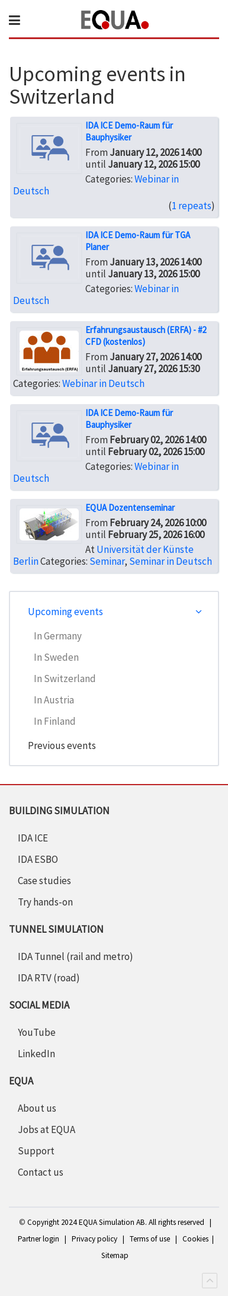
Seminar (106, 561)
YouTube (37, 1032)
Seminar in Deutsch (170, 561)
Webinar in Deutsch (103, 383)
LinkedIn (36, 1053)
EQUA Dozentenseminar (130, 507)
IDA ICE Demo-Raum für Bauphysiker (129, 131)
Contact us (40, 1172)
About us (37, 1108)
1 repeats (191, 205)
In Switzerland (65, 678)
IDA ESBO (38, 859)
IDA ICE (33, 837)
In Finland (55, 721)
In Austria (54, 699)
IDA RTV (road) (49, 977)
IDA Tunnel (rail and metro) (75, 956)
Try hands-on (45, 901)
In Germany (58, 635)
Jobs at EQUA (46, 1129)
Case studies (44, 880)
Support (36, 1150)
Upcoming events (65, 611)
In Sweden (56, 657)
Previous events (62, 745)
